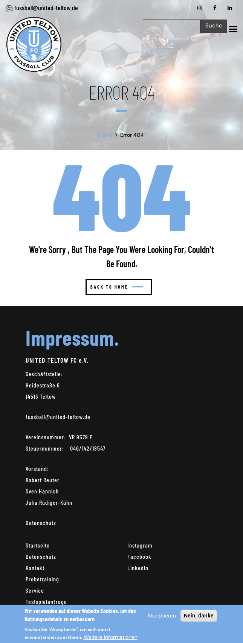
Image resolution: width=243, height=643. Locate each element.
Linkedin (137, 567)
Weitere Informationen (111, 638)
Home (105, 135)
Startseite (38, 545)
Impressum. (72, 337)
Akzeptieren (161, 617)
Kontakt (35, 567)
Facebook (139, 556)
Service (35, 590)
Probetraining (42, 578)
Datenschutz (41, 522)
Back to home (116, 286)
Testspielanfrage (46, 601)
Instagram (140, 545)
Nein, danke (199, 617)
